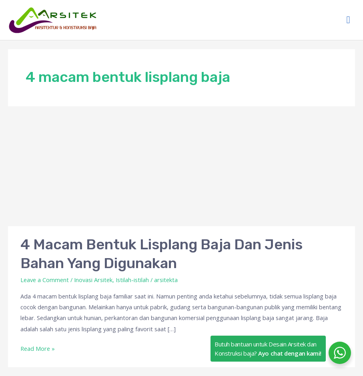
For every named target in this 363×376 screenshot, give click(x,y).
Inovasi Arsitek (93, 280)
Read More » (37, 347)
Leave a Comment (44, 280)
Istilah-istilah (132, 280)
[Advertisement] (181, 166)
